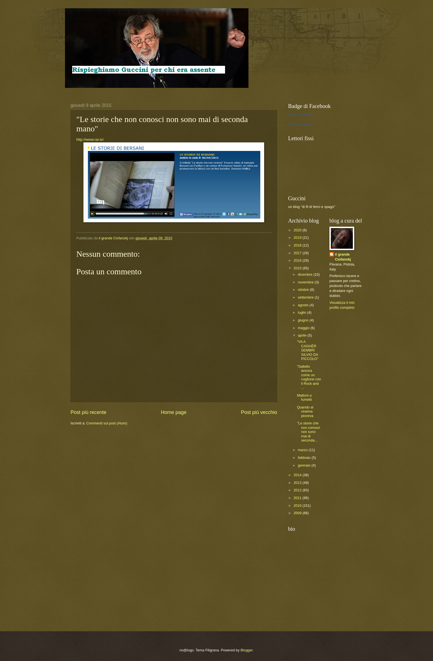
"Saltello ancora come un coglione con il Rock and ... (309, 377)
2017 (298, 253)
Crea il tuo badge (299, 124)
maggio (304, 328)
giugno (303, 320)
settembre (306, 297)
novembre (306, 282)
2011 (298, 498)
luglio (302, 312)
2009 (298, 513)
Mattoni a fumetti (304, 397)
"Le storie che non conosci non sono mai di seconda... (308, 431)
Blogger (246, 650)
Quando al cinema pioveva (305, 411)
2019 (298, 237)
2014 (298, 475)
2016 (298, 260)
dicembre (305, 274)
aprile (302, 335)
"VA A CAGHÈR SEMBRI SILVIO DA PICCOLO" (307, 350)
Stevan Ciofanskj (299, 114)
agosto (303, 305)
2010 (298, 505)
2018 (298, 245)
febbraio (305, 458)
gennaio (304, 465)
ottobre (304, 290)
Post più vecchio (259, 412)
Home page (173, 412)
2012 (298, 490)
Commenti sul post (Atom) (106, 423)
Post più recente (88, 412)
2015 (298, 268)
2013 (298, 483)
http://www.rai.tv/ (90, 139)
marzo (303, 450)
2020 (298, 230)
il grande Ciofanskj (343, 256)
